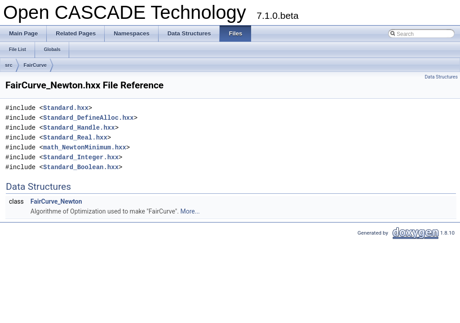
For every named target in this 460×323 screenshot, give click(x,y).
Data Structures (441, 77)
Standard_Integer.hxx (81, 157)
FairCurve (35, 65)
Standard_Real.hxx (75, 137)
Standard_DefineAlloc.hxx (88, 117)
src (9, 65)
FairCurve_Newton (56, 201)
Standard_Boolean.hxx (81, 167)
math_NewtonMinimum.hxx (84, 147)
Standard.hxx (65, 108)
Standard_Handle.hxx (79, 127)
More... (189, 211)
